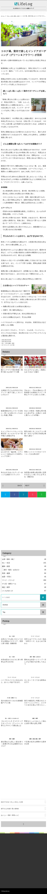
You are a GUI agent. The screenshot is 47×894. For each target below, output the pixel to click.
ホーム (2, 16)
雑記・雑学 (24, 587)
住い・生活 (10, 16)
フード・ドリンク (24, 580)
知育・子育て (24, 577)
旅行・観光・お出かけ (25, 570)
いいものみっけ (24, 591)
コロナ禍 (12, 345)
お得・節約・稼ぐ (24, 559)
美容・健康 (24, 573)
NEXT (27, 485)
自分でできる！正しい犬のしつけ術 (12, 802)
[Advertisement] (23, 523)
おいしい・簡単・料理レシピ (10, 815)
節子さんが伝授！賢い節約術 (10, 808)
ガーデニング (5, 345)
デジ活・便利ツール (24, 584)
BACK (20, 485)
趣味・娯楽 (17, 16)
